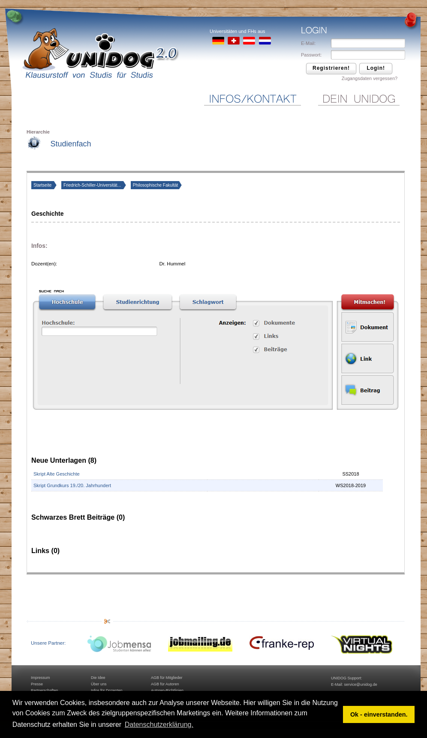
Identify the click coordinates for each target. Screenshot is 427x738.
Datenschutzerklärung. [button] (159, 724)
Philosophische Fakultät (155, 185)
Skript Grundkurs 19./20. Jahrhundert (72, 485)
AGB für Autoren (165, 684)
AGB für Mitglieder (167, 678)
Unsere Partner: (48, 643)
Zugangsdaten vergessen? (369, 78)
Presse (37, 684)
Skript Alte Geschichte (56, 473)
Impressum (40, 678)
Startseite (43, 185)
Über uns (99, 684)
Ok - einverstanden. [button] (379, 714)
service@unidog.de (360, 684)
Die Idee (98, 678)
